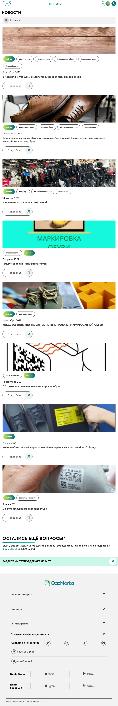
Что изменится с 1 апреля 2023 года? (24, 202)
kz (103, 3)
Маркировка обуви (66, 59)
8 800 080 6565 (11, 548)
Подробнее (14, 85)
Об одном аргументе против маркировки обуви (31, 386)
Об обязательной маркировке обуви (24, 508)
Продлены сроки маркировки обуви (24, 263)
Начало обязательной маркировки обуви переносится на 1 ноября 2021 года (49, 447)
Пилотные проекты (28, 498)
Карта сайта (11, 702)
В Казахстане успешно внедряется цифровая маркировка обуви (41, 76)
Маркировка (44, 59)
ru (108, 3)
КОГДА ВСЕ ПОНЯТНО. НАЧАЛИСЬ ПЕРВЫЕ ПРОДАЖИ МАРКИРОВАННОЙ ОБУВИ (52, 324)
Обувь (9, 59)
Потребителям (13, 66)
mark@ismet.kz (25, 661)
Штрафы (23, 192)
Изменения (64, 192)
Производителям (89, 59)
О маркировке (19, 623)
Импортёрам (25, 59)
